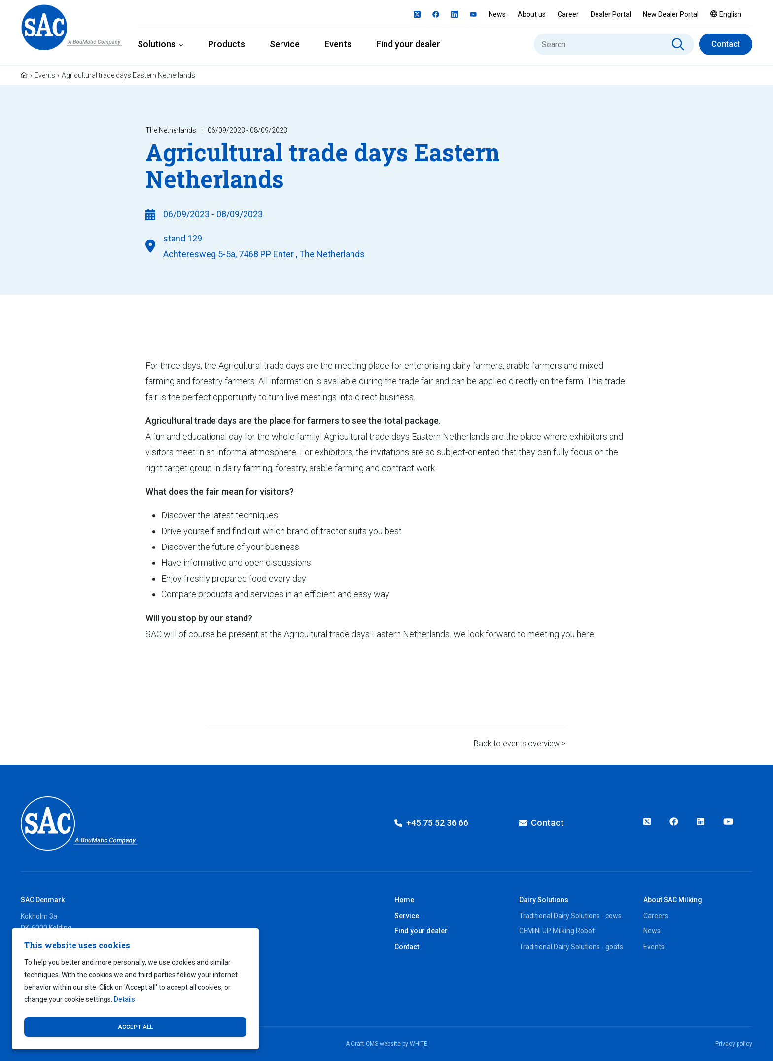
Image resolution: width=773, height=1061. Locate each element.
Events (337, 44)
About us (532, 14)
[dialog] (135, 989)
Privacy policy (733, 1043)
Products (226, 44)
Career (568, 14)
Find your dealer (408, 44)
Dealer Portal (611, 14)
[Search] (614, 44)
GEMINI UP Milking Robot (557, 931)
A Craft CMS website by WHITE (386, 1043)
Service (285, 44)
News (497, 14)
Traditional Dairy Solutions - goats (571, 947)
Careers (655, 916)
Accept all (135, 1027)
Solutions (157, 44)
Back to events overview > (519, 743)
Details (124, 999)
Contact (725, 44)
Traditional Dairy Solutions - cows (570, 916)
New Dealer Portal (671, 14)
